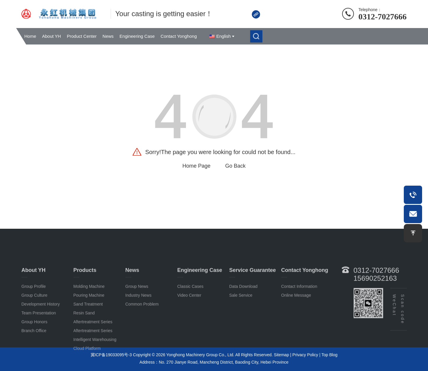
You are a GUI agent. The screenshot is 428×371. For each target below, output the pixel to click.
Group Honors (35, 343)
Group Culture (35, 317)
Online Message (296, 317)
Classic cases (190, 308)
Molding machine (89, 308)
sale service (241, 317)
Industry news (138, 317)
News (108, 36)
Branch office (34, 352)
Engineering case (199, 292)
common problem (142, 325)
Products (85, 292)
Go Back (235, 166)
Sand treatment (88, 325)
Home (30, 36)
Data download (243, 308)
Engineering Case (137, 36)
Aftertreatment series (92, 343)
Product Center (82, 36)
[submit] (256, 36)
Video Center (189, 317)
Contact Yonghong (179, 36)
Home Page (196, 166)
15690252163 (375, 300)
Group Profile (34, 308)
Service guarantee (252, 292)
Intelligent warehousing (95, 361)
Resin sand (84, 334)
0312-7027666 (382, 15)
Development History (41, 325)
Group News (136, 308)
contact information (299, 308)
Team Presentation (39, 334)
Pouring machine (88, 317)
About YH (51, 36)
